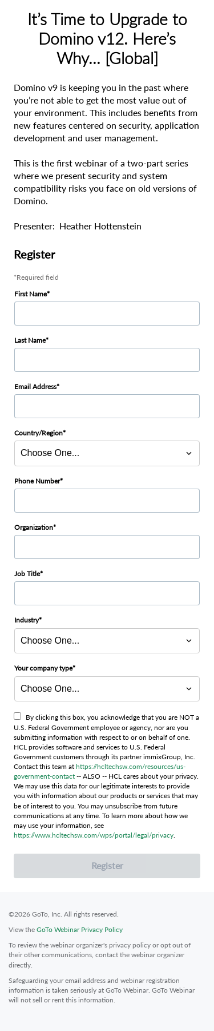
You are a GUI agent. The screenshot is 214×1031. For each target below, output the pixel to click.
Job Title (27, 573)
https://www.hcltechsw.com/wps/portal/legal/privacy (93, 835)
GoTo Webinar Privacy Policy (80, 929)
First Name (30, 294)
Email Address (35, 386)
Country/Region (38, 433)
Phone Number (37, 481)
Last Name (30, 340)
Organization (33, 527)
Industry (26, 620)
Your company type (43, 668)
